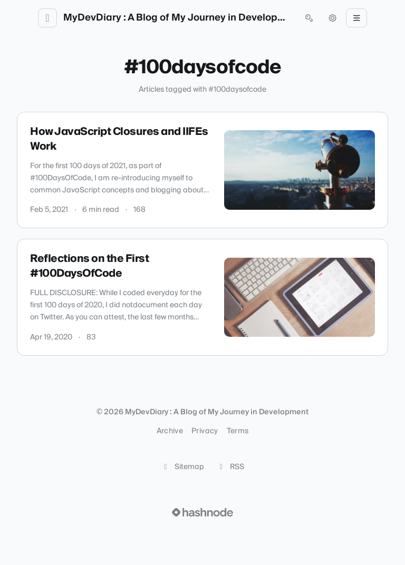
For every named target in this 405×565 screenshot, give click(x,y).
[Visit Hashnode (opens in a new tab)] (202, 512)
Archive (170, 431)
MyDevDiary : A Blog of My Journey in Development (178, 18)
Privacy (204, 431)
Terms (238, 431)
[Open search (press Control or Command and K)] (309, 17)
